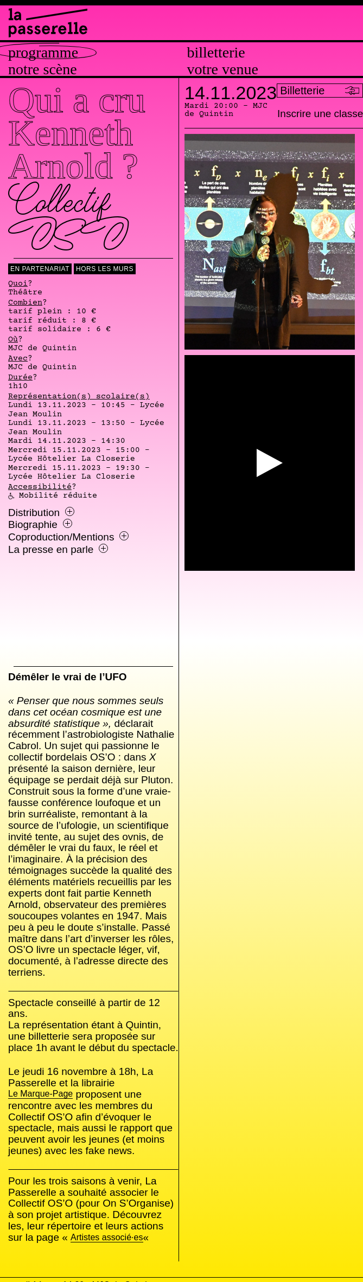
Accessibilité (40, 487)
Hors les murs (104, 269)
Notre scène (42, 69)
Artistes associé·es (106, 1237)
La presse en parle (58, 549)
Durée (20, 377)
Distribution (41, 512)
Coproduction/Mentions (68, 537)
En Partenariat (39, 269)
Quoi (18, 284)
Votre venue (222, 69)
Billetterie (216, 52)
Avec (18, 359)
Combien (25, 303)
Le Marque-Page (40, 1094)
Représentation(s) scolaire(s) (79, 396)
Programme (43, 52)
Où (13, 340)
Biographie (40, 524)
